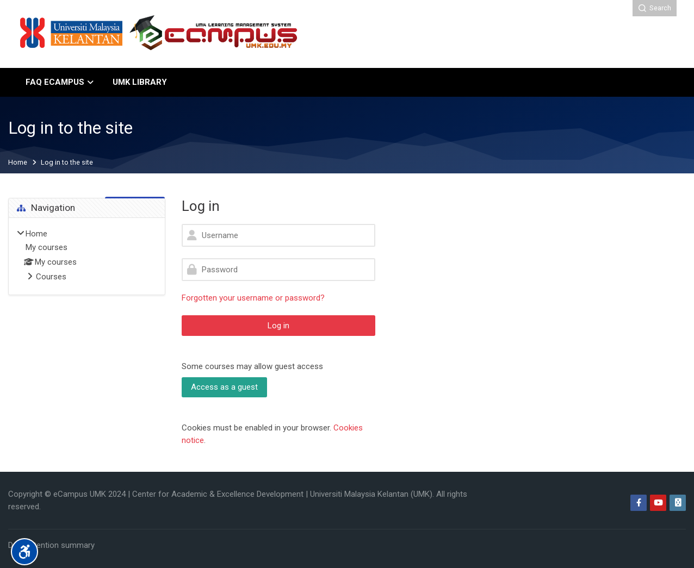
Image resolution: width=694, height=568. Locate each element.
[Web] (678, 503)
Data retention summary (51, 545)
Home (17, 162)
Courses (51, 277)
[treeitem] (87, 256)
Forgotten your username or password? (253, 298)
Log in (278, 325)
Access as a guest (224, 387)
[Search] (655, 8)
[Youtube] (658, 503)
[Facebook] (638, 503)
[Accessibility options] (24, 551)
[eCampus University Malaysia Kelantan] (159, 34)
